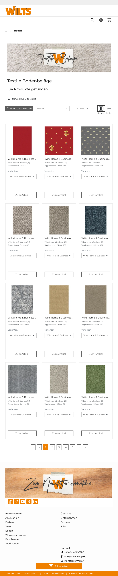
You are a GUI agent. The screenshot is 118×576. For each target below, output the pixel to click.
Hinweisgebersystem (81, 573)
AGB (46, 573)
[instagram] (16, 502)
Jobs (63, 526)
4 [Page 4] (66, 447)
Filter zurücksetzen (21, 108)
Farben (9, 522)
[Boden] (18, 30)
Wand (8, 526)
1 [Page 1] (45, 447)
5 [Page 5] (72, 447)
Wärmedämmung (15, 535)
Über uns (66, 513)
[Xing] (28, 502)
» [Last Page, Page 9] (85, 447)
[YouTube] (22, 502)
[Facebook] (10, 502)
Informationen (13, 513)
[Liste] (109, 108)
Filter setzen (59, 566)
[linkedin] (35, 502)
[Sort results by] (52, 108)
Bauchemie (12, 539)
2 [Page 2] (52, 447)
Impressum (13, 573)
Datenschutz (31, 573)
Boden (9, 530)
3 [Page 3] (59, 447)
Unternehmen (69, 517)
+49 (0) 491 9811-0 (72, 552)
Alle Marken (12, 517)
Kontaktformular (72, 561)
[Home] (6, 30)
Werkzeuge (12, 543)
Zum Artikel (22, 194)
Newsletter (58, 573)
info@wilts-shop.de (73, 556)
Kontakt (65, 548)
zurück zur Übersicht (21, 98)
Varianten (13, 171)
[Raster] (101, 108)
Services (65, 522)
